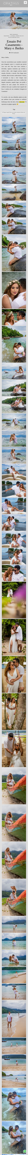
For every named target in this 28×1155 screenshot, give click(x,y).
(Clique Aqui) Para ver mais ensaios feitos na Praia (13, 113)
